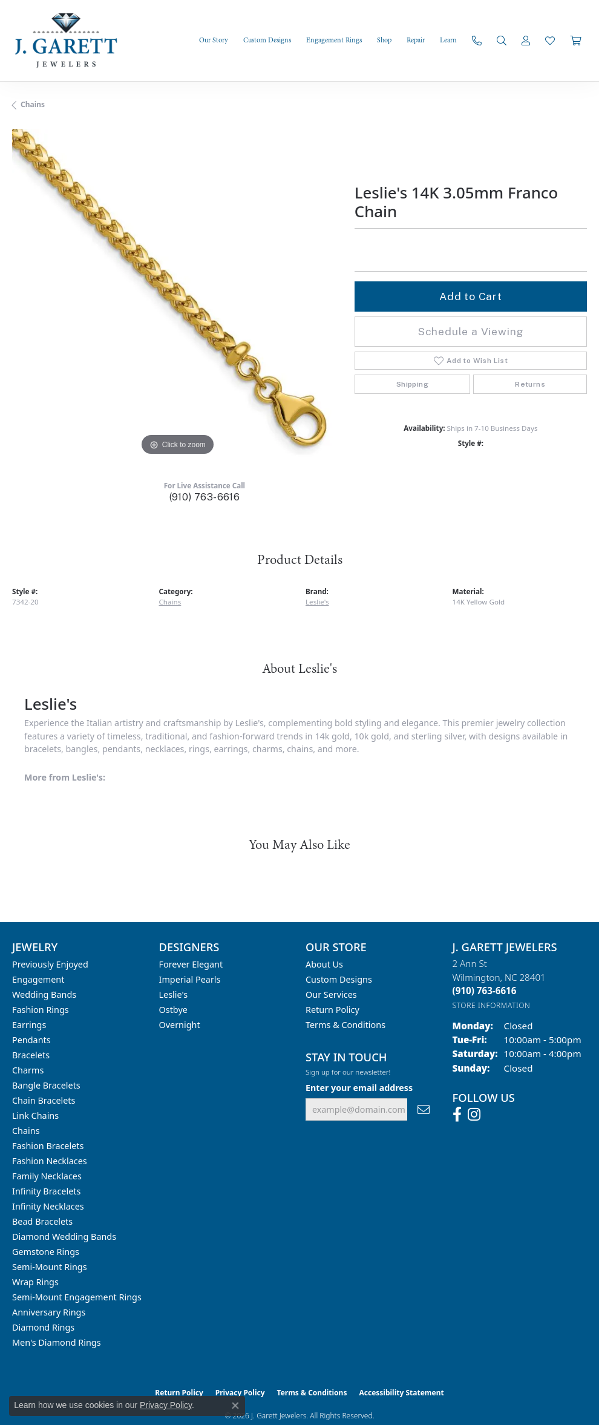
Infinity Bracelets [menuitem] (46, 1191)
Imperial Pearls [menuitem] (190, 979)
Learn (448, 40)
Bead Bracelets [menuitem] (42, 1221)
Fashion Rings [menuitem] (40, 1009)
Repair (416, 40)
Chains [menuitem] (26, 1130)
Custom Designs (267, 40)
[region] (177, 294)
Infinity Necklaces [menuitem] (48, 1206)
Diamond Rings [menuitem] (43, 1327)
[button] (501, 40)
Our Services (331, 994)
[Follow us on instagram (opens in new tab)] (474, 1114)
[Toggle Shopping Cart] (575, 40)
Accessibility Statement (401, 1392)
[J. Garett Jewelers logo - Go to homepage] (72, 40)
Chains (33, 104)
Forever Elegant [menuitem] (191, 964)
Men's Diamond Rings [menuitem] (56, 1342)
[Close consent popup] (235, 1405)
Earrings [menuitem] (29, 1024)
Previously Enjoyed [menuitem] (50, 964)
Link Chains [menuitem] (35, 1115)
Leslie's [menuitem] (173, 994)
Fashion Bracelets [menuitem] (47, 1145)
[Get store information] (492, 1005)
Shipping (412, 384)
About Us (324, 964)
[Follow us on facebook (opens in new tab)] (457, 1114)
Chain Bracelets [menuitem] (43, 1100)
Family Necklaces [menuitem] (47, 1176)
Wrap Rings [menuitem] (35, 1282)
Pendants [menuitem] (31, 1040)
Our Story (213, 40)
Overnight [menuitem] (179, 1024)
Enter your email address (359, 1087)
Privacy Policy (166, 1405)
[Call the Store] (485, 990)
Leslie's (317, 601)
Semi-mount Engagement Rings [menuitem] (77, 1297)
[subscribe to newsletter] (423, 1109)
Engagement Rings (334, 40)
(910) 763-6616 (204, 497)
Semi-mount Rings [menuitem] (49, 1267)
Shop (384, 40)
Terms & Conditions (345, 1024)
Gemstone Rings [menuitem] (45, 1251)
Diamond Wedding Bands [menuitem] (64, 1236)
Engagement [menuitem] (38, 979)
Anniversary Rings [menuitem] (48, 1312)
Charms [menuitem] (28, 1070)
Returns (530, 384)
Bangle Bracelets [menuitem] (46, 1085)
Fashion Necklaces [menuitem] (49, 1161)
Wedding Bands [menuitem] (44, 994)
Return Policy (332, 1009)
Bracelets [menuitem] (31, 1055)
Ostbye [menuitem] (173, 1009)
